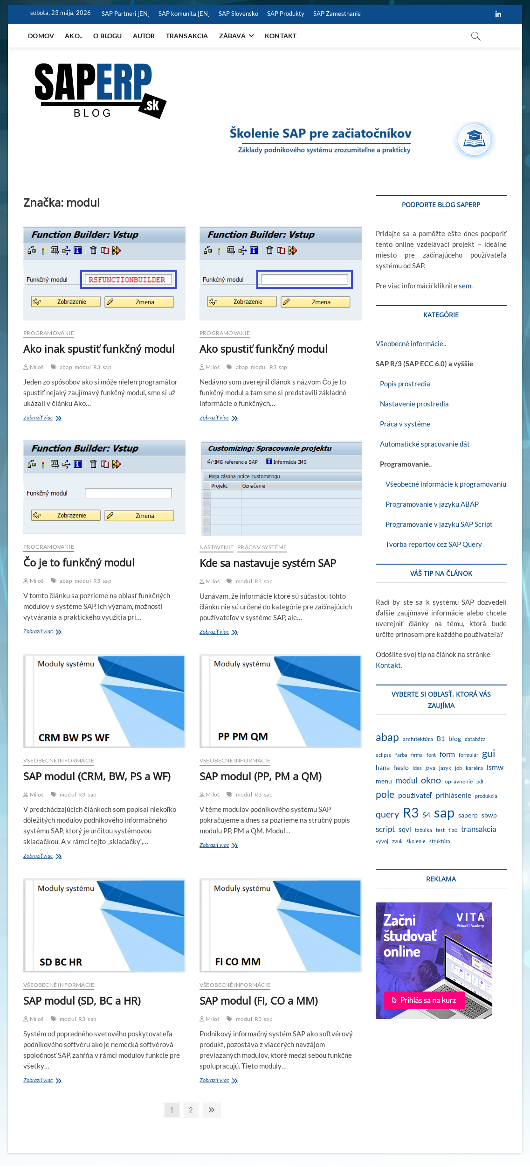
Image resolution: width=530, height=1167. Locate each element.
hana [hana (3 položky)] (383, 767)
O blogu (107, 36)
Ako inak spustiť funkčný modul (99, 349)
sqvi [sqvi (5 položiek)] (405, 829)
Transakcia (187, 36)
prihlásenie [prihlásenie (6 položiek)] (453, 794)
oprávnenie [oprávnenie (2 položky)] (459, 781)
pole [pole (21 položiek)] (385, 794)
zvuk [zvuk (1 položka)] (397, 841)
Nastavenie (217, 547)
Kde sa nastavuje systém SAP (268, 563)
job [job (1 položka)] (458, 768)
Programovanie (48, 332)
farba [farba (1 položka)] (401, 755)
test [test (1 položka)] (440, 830)
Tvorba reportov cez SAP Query (429, 544)
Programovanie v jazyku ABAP (427, 504)
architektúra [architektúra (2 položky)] (418, 738)
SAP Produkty (285, 13)
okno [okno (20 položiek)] (431, 779)
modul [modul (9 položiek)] (406, 780)
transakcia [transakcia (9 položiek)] (478, 829)
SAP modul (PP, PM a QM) (260, 776)
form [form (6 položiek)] (447, 753)
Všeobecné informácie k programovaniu (441, 484)
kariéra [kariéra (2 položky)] (474, 767)
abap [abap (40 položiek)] (387, 736)
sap (107, 366)
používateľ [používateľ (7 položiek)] (415, 794)
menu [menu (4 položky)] (384, 781)
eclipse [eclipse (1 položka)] (384, 755)
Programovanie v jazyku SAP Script (434, 524)
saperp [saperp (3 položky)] (468, 815)
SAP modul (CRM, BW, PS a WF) (96, 776)
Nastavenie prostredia (412, 403)
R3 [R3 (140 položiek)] (411, 812)
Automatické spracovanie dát (423, 444)
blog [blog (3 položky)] (454, 738)
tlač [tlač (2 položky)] (452, 829)
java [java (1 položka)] (430, 768)
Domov (41, 36)
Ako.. (74, 36)
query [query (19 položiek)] (387, 813)
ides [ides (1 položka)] (417, 768)
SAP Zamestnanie (337, 13)
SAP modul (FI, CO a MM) (258, 1000)
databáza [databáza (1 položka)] (475, 739)
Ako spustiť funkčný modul (264, 349)
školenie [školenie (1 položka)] (416, 841)
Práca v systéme (262, 547)
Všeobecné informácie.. (411, 343)
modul (83, 366)
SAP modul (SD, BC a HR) (81, 1000)
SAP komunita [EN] (184, 13)
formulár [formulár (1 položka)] (468, 755)
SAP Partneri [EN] (126, 13)
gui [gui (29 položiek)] (489, 753)
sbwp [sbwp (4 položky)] (489, 815)
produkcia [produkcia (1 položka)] (486, 796)
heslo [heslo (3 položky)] (401, 767)
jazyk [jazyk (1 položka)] (445, 768)
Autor (144, 36)
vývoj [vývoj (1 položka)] (382, 841)
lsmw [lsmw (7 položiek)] (495, 766)
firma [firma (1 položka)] (417, 755)
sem (465, 285)
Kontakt (280, 36)
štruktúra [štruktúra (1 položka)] (439, 841)
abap (66, 366)
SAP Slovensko (238, 13)
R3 (96, 366)
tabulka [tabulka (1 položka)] (423, 830)
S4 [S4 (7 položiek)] (426, 814)
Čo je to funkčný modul (79, 562)
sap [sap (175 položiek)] (444, 812)
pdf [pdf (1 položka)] (480, 781)
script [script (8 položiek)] (385, 829)
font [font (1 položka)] (431, 755)
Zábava (232, 36)
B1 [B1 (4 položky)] (441, 738)
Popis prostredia (403, 383)
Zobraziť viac (47, 418)
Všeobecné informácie (58, 760)
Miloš (33, 366)
